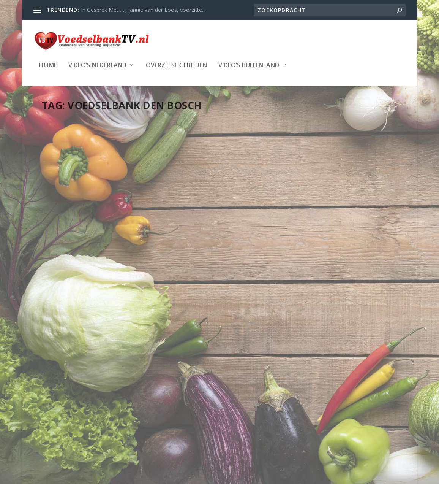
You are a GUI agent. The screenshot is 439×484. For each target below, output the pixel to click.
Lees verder (70, 236)
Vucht (324, 233)
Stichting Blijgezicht (110, 429)
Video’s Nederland (97, 64)
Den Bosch (254, 217)
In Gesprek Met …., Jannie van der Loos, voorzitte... (143, 9)
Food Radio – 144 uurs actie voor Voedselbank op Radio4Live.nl (341, 198)
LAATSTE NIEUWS (83, 162)
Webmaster (74, 154)
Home (48, 64)
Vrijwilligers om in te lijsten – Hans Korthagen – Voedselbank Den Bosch (97, 135)
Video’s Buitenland (248, 64)
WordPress (216, 429)
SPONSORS (304, 233)
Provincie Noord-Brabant (236, 225)
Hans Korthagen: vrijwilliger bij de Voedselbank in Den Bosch (216, 198)
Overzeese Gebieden (176, 64)
